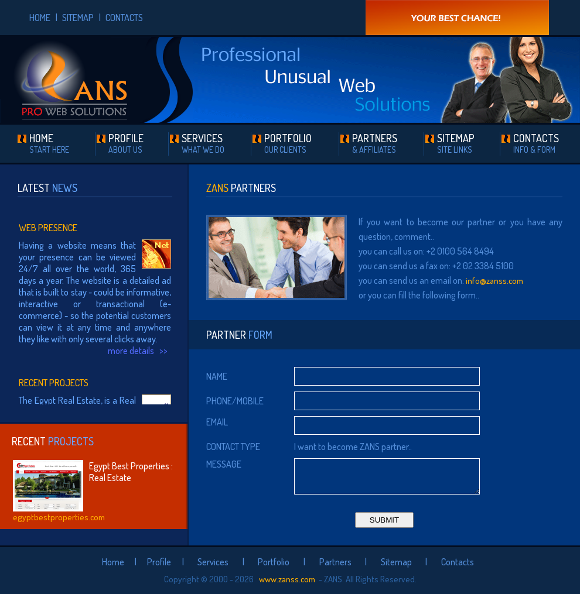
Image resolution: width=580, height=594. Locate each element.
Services (212, 562)
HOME (39, 17)
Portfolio (273, 562)
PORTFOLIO (288, 143)
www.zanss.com (286, 579)
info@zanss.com (494, 280)
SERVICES (203, 143)
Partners (335, 562)
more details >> (139, 350)
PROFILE (126, 143)
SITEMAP (78, 17)
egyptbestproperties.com (59, 517)
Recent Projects (53, 383)
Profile (159, 562)
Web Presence (48, 228)
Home (113, 562)
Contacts (457, 562)
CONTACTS (124, 17)
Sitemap (396, 562)
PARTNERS (374, 143)
